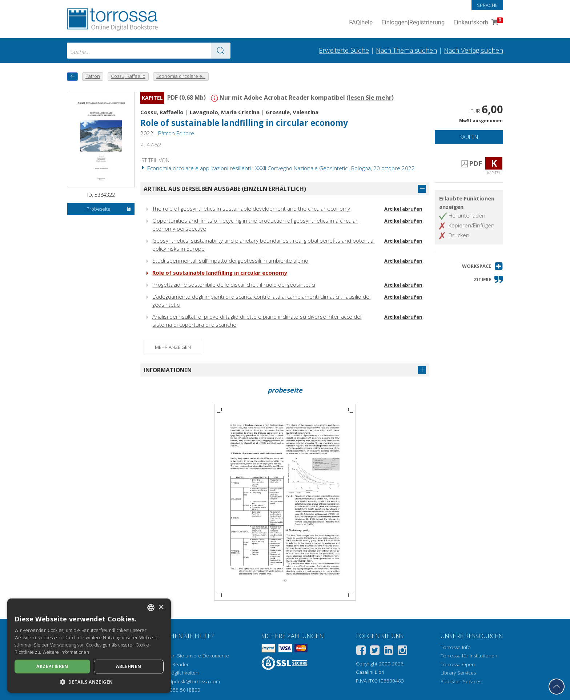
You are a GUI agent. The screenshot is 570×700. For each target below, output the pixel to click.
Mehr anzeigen (173, 347)
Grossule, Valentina (292, 112)
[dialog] (89, 645)
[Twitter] (375, 651)
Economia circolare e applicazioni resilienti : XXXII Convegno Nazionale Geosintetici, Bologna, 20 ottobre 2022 (277, 168)
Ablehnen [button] (128, 666)
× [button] (161, 607)
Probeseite (109, 209)
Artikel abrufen (403, 209)
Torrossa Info (456, 647)
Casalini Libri (370, 672)
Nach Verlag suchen (473, 50)
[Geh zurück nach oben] (557, 687)
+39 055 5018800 (180, 690)
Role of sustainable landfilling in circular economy (244, 123)
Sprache (487, 5)
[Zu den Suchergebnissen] (220, 51)
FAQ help (361, 22)
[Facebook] (361, 651)
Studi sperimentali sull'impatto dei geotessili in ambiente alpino (230, 260)
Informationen (168, 370)
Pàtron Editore (176, 133)
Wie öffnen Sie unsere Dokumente (190, 655)
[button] (482, 266)
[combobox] (148, 51)
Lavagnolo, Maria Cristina (225, 112)
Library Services (458, 672)
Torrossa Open (458, 664)
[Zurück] (72, 76)
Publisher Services (461, 681)
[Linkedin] (388, 651)
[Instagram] (402, 651)
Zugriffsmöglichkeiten (174, 672)
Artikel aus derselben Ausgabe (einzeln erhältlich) (225, 189)
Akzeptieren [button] (52, 666)
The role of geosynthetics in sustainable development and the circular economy (251, 208)
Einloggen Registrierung (413, 22)
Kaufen (468, 137)
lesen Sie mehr (370, 98)
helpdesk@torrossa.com (192, 681)
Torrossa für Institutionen (469, 655)
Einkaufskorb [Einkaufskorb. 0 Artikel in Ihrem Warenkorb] (477, 22)
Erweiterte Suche (344, 50)
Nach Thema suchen (406, 50)
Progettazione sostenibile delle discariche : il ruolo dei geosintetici (233, 284)
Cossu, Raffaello (162, 112)
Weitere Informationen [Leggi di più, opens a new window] (66, 652)
